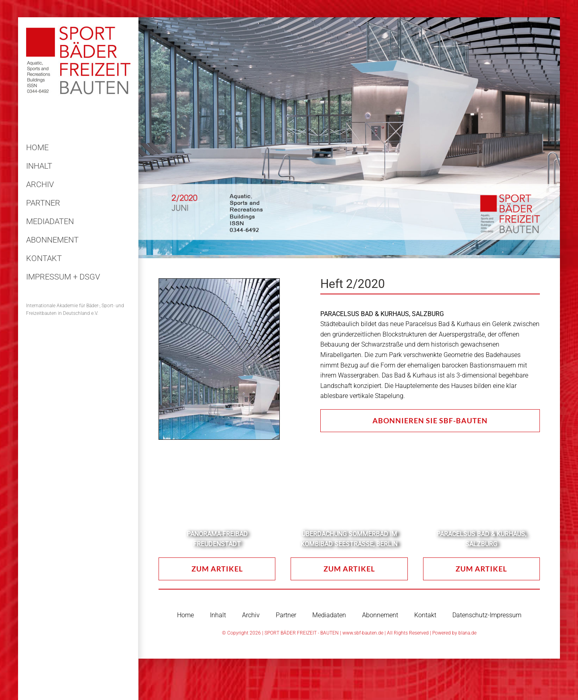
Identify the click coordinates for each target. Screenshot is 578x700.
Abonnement (380, 615)
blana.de (467, 633)
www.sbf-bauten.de (362, 633)
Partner (286, 615)
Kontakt (425, 615)
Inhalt (218, 615)
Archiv (251, 615)
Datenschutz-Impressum (486, 615)
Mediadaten (329, 615)
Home (185, 615)
